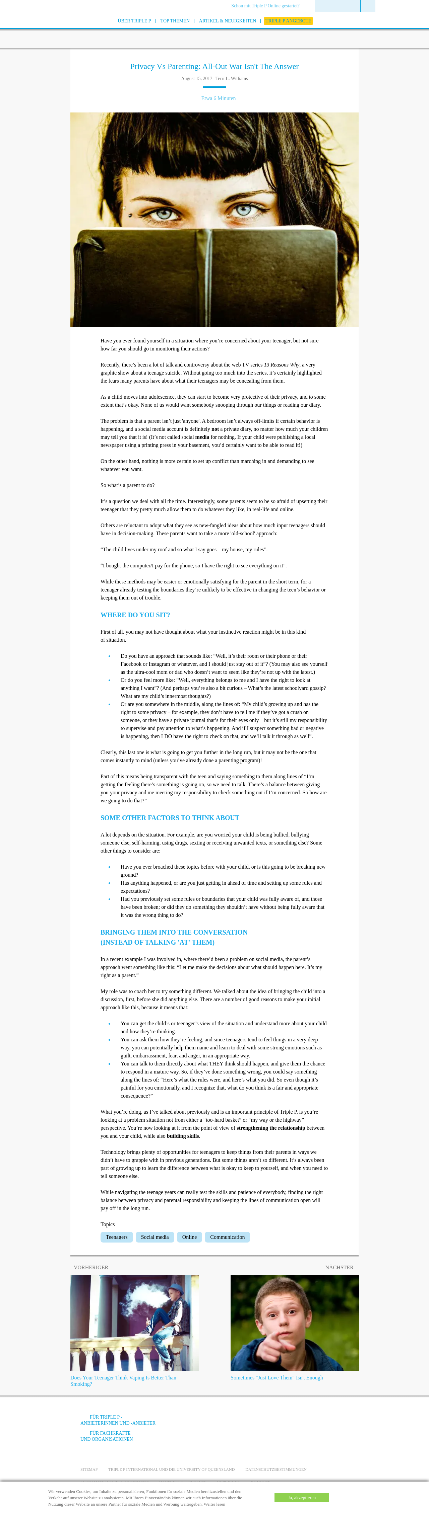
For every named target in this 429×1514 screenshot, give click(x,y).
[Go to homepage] (63, 30)
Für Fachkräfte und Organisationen (106, 1436)
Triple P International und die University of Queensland (171, 1469)
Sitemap (89, 1469)
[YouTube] (293, 1422)
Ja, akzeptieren (302, 1497)
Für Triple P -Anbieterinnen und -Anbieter (118, 1420)
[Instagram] (311, 1422)
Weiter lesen (214, 1504)
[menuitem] (268, 6)
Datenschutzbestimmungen (276, 1469)
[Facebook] (275, 1422)
